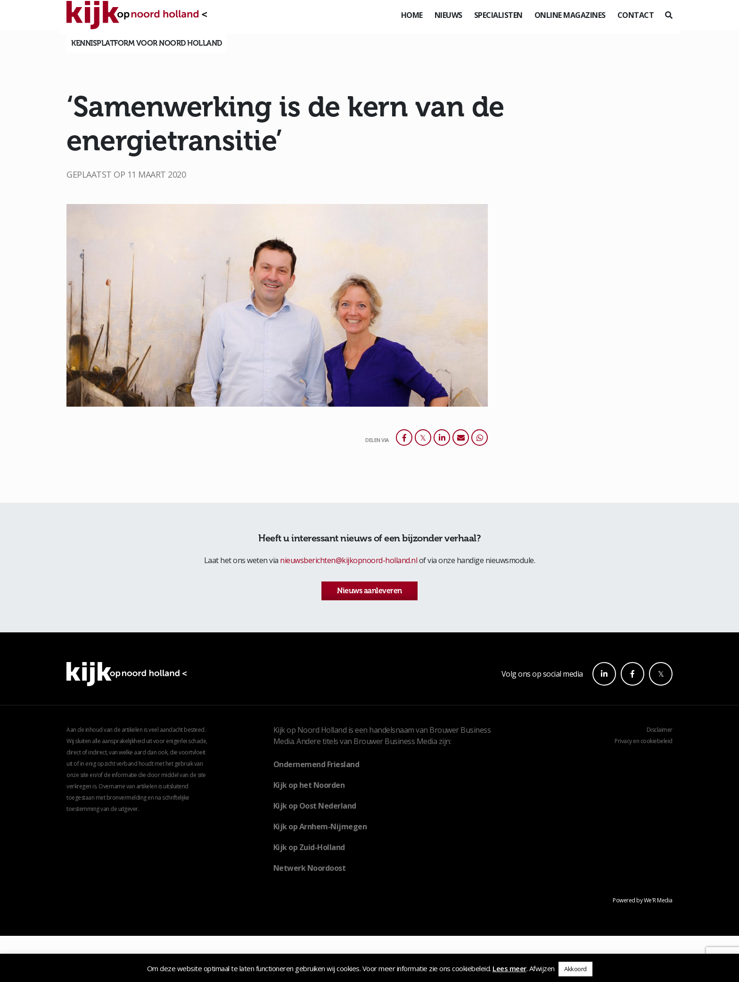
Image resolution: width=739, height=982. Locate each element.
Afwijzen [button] (542, 968)
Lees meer (509, 968)
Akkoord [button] (575, 969)
